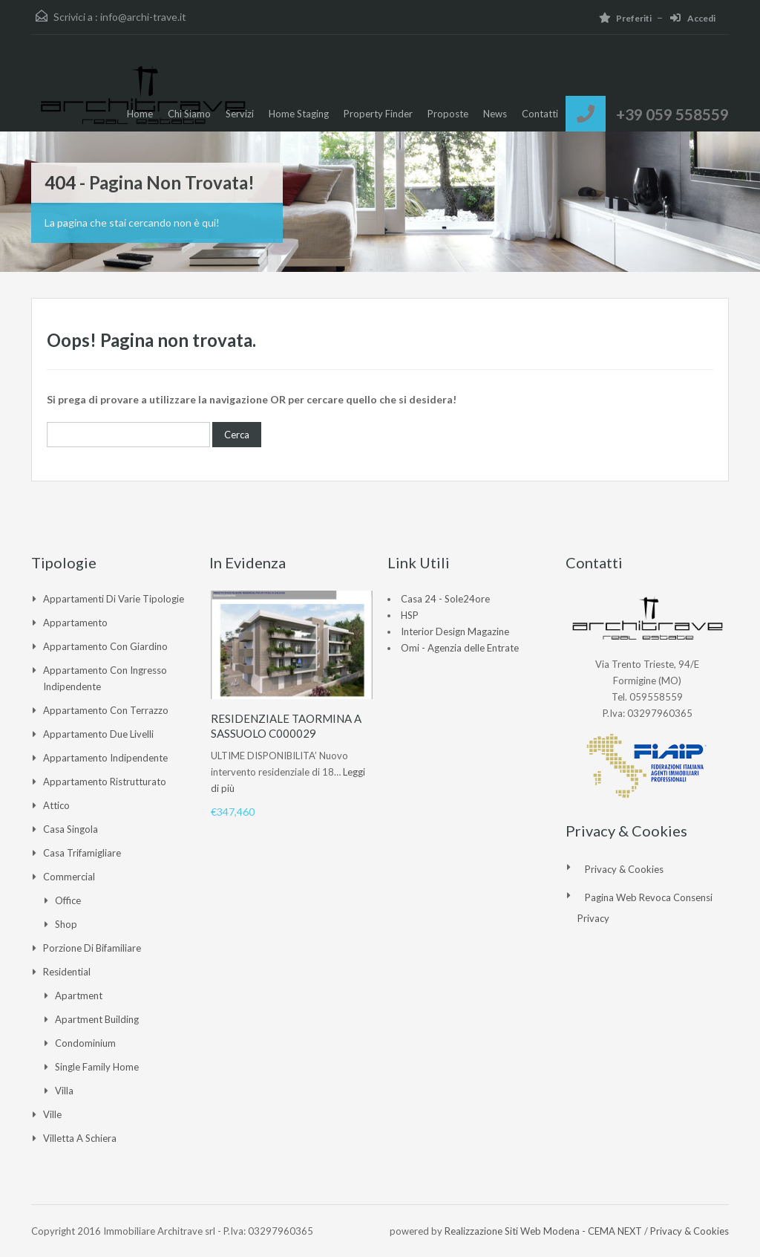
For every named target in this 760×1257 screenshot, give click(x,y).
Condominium (85, 1043)
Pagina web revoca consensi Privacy (644, 907)
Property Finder (378, 114)
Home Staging (299, 114)
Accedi (692, 18)
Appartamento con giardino (105, 646)
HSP (410, 615)
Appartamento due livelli (98, 734)
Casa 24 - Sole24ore (445, 599)
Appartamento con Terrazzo (105, 710)
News (495, 114)
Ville (52, 1114)
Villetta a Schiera (80, 1138)
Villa (64, 1091)
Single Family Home (97, 1067)
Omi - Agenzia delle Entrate (460, 648)
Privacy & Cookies (624, 869)
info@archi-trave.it (143, 16)
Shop (66, 924)
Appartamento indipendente (105, 758)
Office (68, 900)
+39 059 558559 (672, 114)
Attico (56, 805)
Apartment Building (97, 1019)
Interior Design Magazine (455, 631)
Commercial (69, 877)
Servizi (240, 114)
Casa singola (70, 829)
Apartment (78, 995)
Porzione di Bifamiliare (92, 948)
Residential (67, 972)
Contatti (540, 114)
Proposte (448, 114)
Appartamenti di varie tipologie (113, 599)
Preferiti (625, 18)
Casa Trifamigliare (82, 853)
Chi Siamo (189, 114)
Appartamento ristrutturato (104, 781)
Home (140, 114)
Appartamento (75, 622)
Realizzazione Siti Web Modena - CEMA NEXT (543, 1231)
